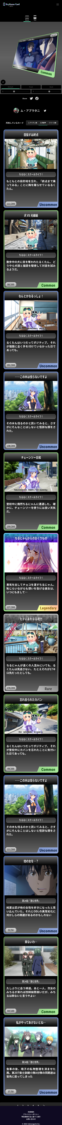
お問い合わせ (31, 1119)
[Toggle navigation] (57, 4)
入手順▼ (43, 123)
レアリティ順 (32, 123)
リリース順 (52, 123)
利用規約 (31, 1112)
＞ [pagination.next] (44, 1105)
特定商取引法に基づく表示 (31, 1116)
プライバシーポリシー (31, 1114)
